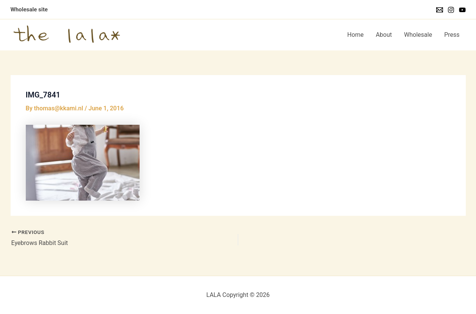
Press (451, 34)
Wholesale (418, 34)
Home (355, 34)
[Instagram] (451, 9)
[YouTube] (462, 9)
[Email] (439, 9)
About (384, 34)
